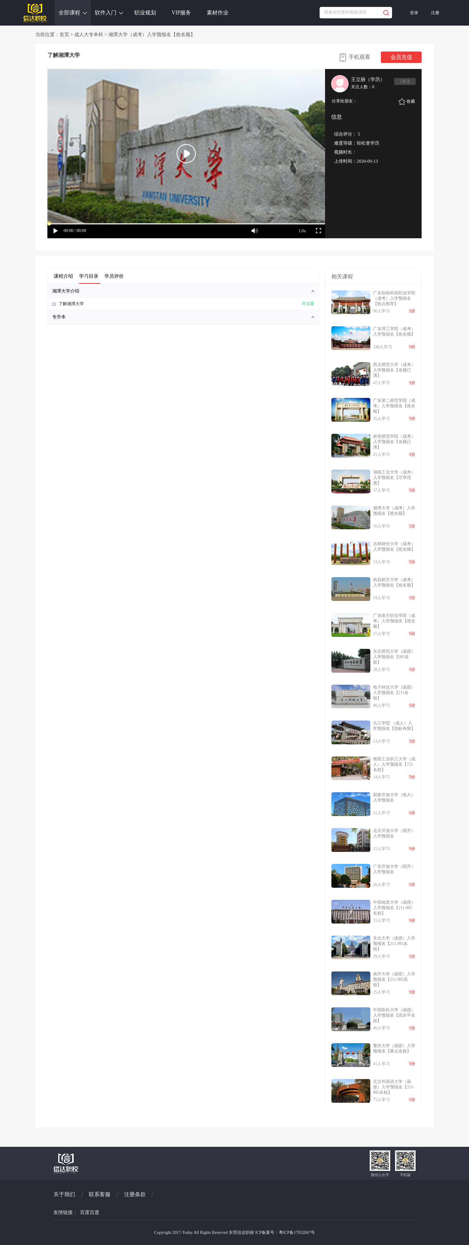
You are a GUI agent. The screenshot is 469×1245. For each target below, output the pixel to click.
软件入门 (109, 13)
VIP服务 (181, 13)
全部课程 (73, 13)
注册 (435, 13)
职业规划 (145, 13)
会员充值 (401, 57)
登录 (414, 13)
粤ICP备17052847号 (297, 1232)
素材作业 (217, 13)
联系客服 (99, 1194)
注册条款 (135, 1194)
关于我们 (64, 1194)
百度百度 (89, 1212)
